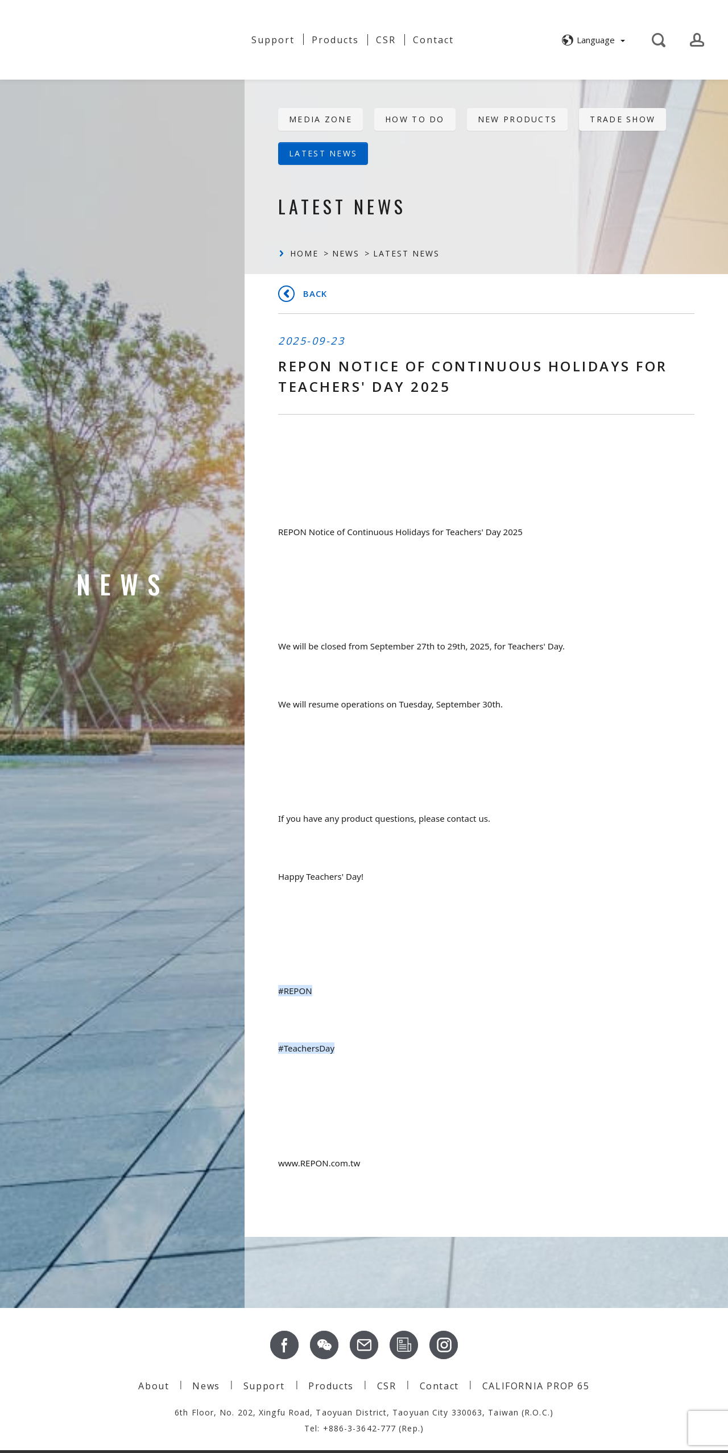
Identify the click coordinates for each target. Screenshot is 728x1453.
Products (331, 1386)
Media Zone (320, 119)
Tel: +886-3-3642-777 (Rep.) (364, 1428)
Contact (433, 40)
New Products (517, 119)
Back (315, 293)
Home (304, 253)
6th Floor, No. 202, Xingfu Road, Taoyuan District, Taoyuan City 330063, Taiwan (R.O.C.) (364, 1412)
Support (273, 40)
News (220, 40)
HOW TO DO (415, 119)
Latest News (323, 153)
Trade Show (622, 119)
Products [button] (335, 40)
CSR (386, 40)
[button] (592, 40)
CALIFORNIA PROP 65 (536, 1386)
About (173, 35)
